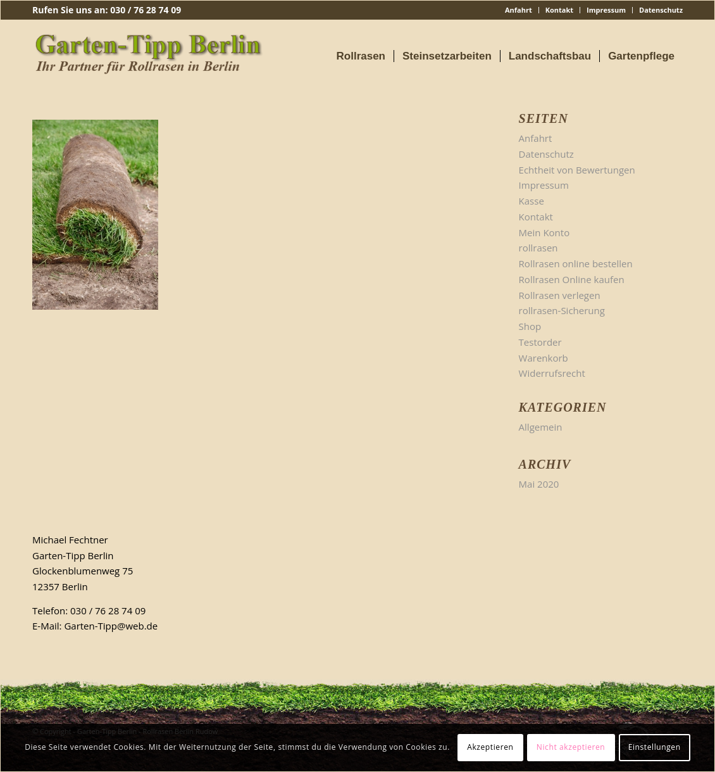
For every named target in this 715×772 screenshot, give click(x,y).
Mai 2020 (539, 484)
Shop (530, 326)
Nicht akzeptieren (571, 747)
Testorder (540, 342)
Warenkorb (543, 357)
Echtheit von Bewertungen (577, 169)
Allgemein (541, 427)
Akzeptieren (490, 747)
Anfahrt (518, 10)
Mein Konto (544, 232)
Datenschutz (661, 10)
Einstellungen (654, 747)
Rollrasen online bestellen (576, 263)
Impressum (606, 10)
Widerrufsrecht (552, 373)
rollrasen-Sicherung (562, 310)
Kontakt (559, 10)
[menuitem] (519, 10)
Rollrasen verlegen (559, 295)
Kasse (531, 200)
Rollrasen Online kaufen (572, 279)
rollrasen (538, 247)
